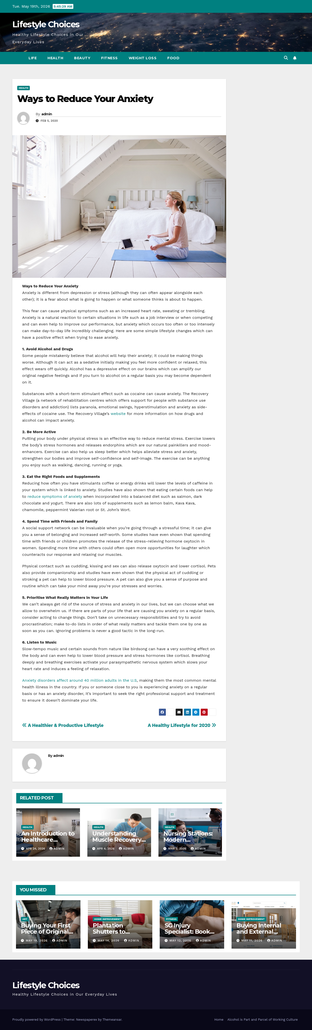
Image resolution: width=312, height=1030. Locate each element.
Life (33, 58)
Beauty (82, 58)
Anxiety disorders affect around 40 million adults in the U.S (79, 680)
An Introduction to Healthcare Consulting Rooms (47, 839)
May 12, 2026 (181, 940)
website (118, 413)
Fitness (109, 58)
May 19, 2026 (37, 940)
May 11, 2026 (252, 940)
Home (218, 1019)
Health (55, 58)
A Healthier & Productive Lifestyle (62, 725)
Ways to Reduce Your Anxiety (85, 98)
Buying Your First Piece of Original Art (45, 931)
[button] (286, 58)
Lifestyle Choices (45, 24)
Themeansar (112, 1019)
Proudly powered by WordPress (37, 1019)
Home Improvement (107, 919)
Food (173, 58)
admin (46, 114)
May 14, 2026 (109, 940)
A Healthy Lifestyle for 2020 (182, 725)
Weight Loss (143, 58)
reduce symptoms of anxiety (55, 496)
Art (24, 919)
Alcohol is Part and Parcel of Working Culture (262, 1019)
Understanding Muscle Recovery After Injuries (116, 839)
